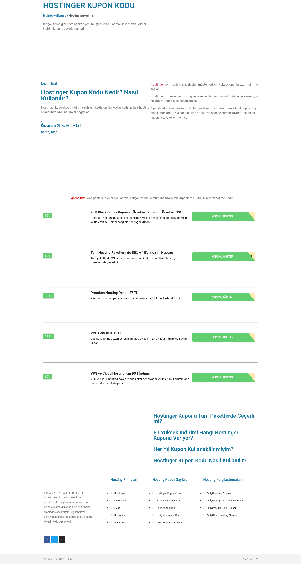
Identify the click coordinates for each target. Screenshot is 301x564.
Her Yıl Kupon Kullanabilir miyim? (193, 449)
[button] (205, 418)
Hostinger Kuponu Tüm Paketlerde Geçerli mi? (203, 418)
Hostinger (157, 84)
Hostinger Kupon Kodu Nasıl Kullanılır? (199, 460)
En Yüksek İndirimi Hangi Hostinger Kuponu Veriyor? (195, 435)
